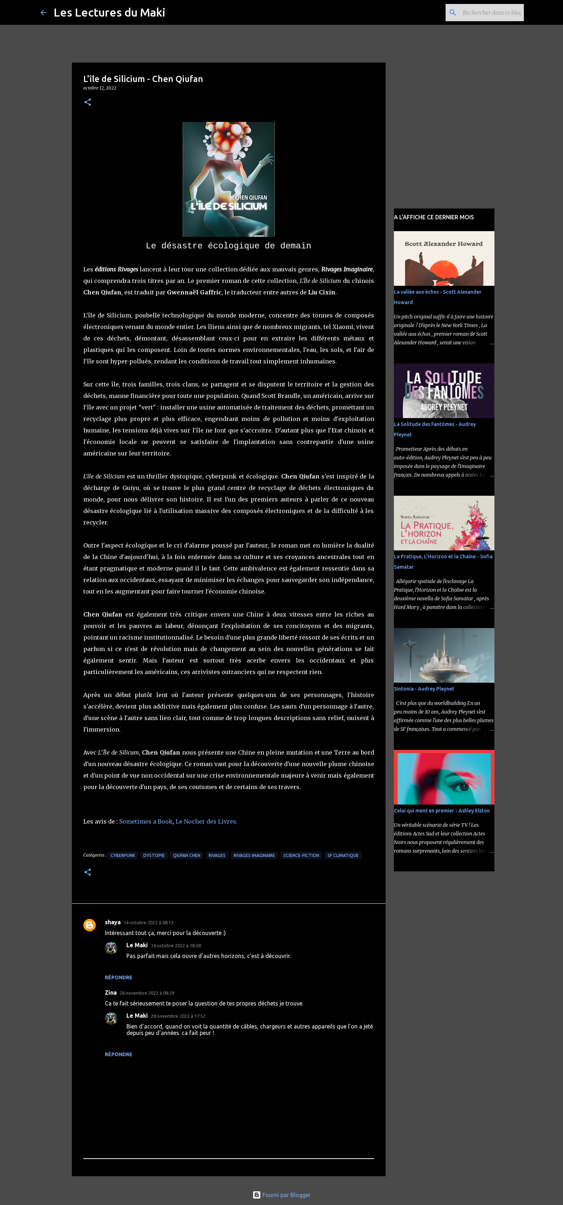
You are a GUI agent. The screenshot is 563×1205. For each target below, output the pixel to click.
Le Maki (137, 945)
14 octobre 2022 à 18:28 (176, 945)
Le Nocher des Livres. (207, 821)
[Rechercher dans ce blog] (486, 12)
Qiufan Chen (186, 855)
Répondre (118, 977)
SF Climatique (343, 855)
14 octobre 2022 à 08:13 (148, 922)
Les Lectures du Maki (109, 12)
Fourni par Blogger (281, 1195)
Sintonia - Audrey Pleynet (424, 689)
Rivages (217, 855)
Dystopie (154, 855)
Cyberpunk (123, 855)
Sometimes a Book (146, 821)
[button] (87, 102)
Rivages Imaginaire (254, 855)
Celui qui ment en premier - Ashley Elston (442, 811)
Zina (111, 992)
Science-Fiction (301, 855)
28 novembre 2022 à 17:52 (178, 1015)
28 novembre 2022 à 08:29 (147, 992)
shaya (113, 922)
